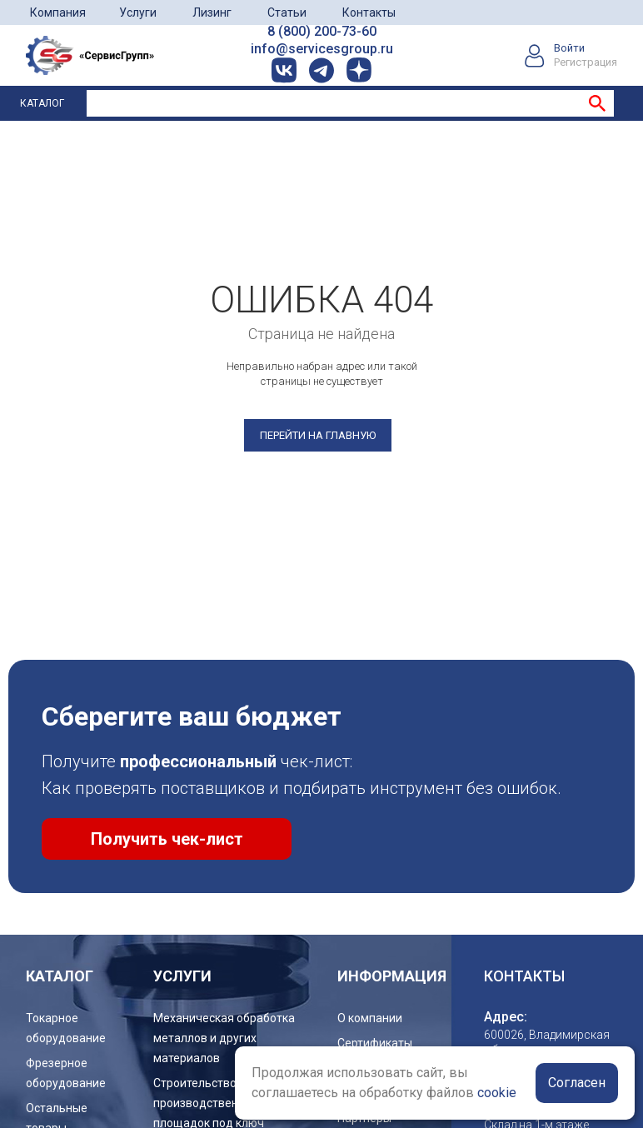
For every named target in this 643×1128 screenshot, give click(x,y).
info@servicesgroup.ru (322, 49)
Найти (597, 103)
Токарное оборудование (66, 1028)
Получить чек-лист (167, 839)
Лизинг (212, 12)
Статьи (287, 12)
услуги (182, 976)
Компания (58, 12)
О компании (369, 1018)
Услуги (138, 12)
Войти (569, 48)
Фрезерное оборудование (66, 1073)
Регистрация (585, 62)
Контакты (369, 12)
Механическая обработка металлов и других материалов (224, 1038)
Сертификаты (374, 1043)
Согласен (577, 1083)
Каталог (42, 103)
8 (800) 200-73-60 (321, 31)
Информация (391, 976)
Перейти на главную (318, 435)
